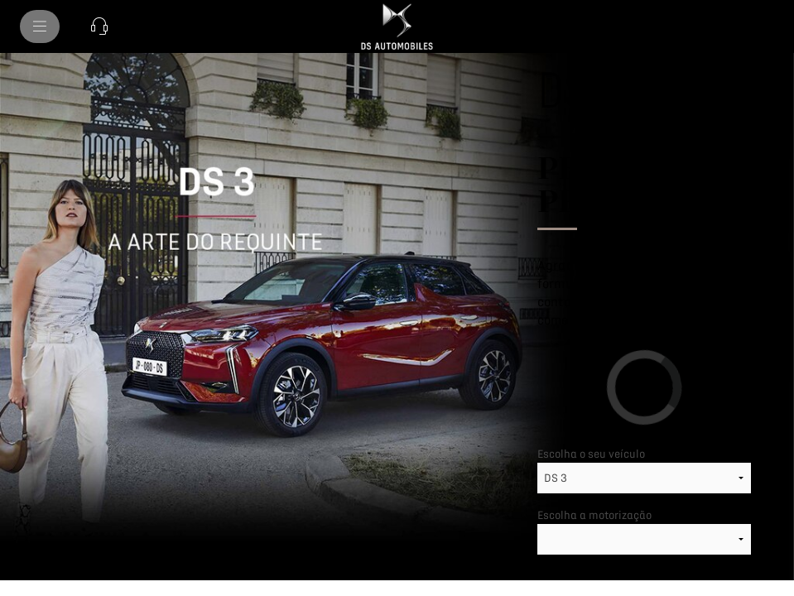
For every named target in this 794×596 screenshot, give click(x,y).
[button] (99, 26)
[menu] (40, 26)
